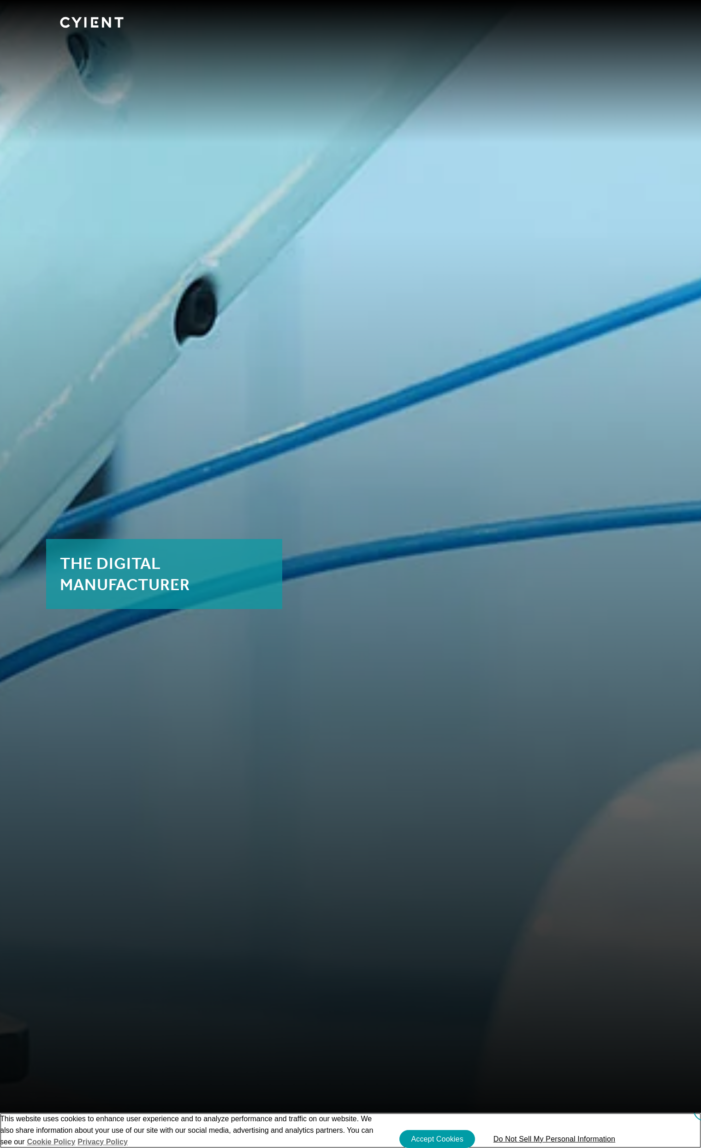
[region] (350, 1130)
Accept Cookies (437, 1139)
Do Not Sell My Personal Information (554, 1139)
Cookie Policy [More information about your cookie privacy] (51, 1142)
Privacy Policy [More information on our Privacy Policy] (102, 1142)
